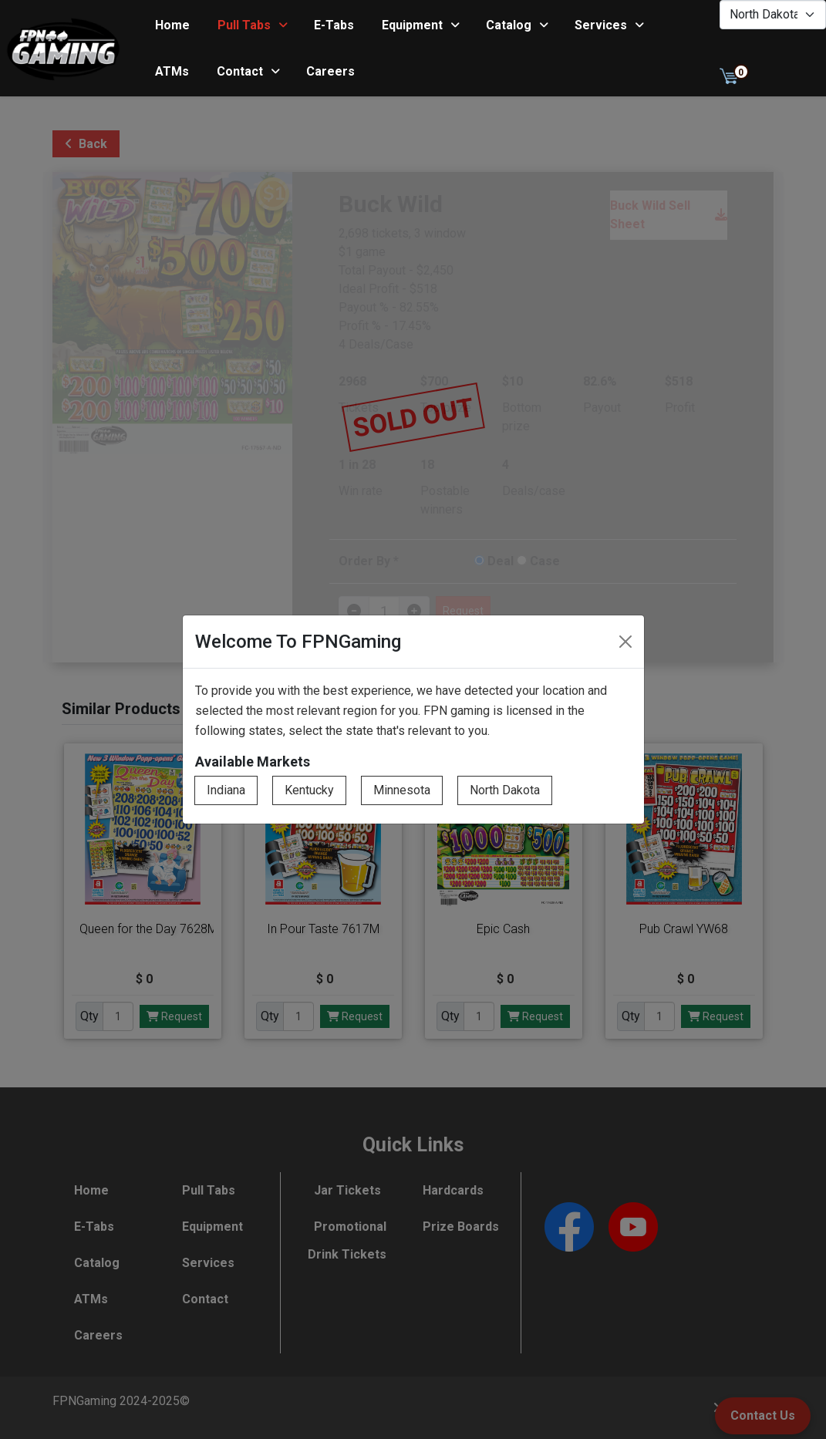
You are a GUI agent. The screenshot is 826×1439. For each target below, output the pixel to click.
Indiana (226, 790)
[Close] (625, 641)
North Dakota (505, 790)
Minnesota (401, 790)
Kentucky (309, 790)
